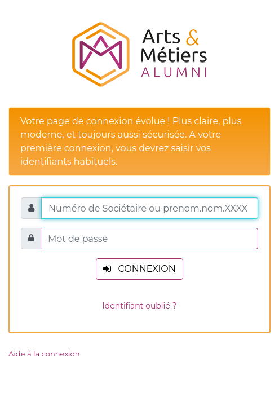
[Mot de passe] (149, 238)
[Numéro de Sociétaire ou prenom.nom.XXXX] (149, 208)
